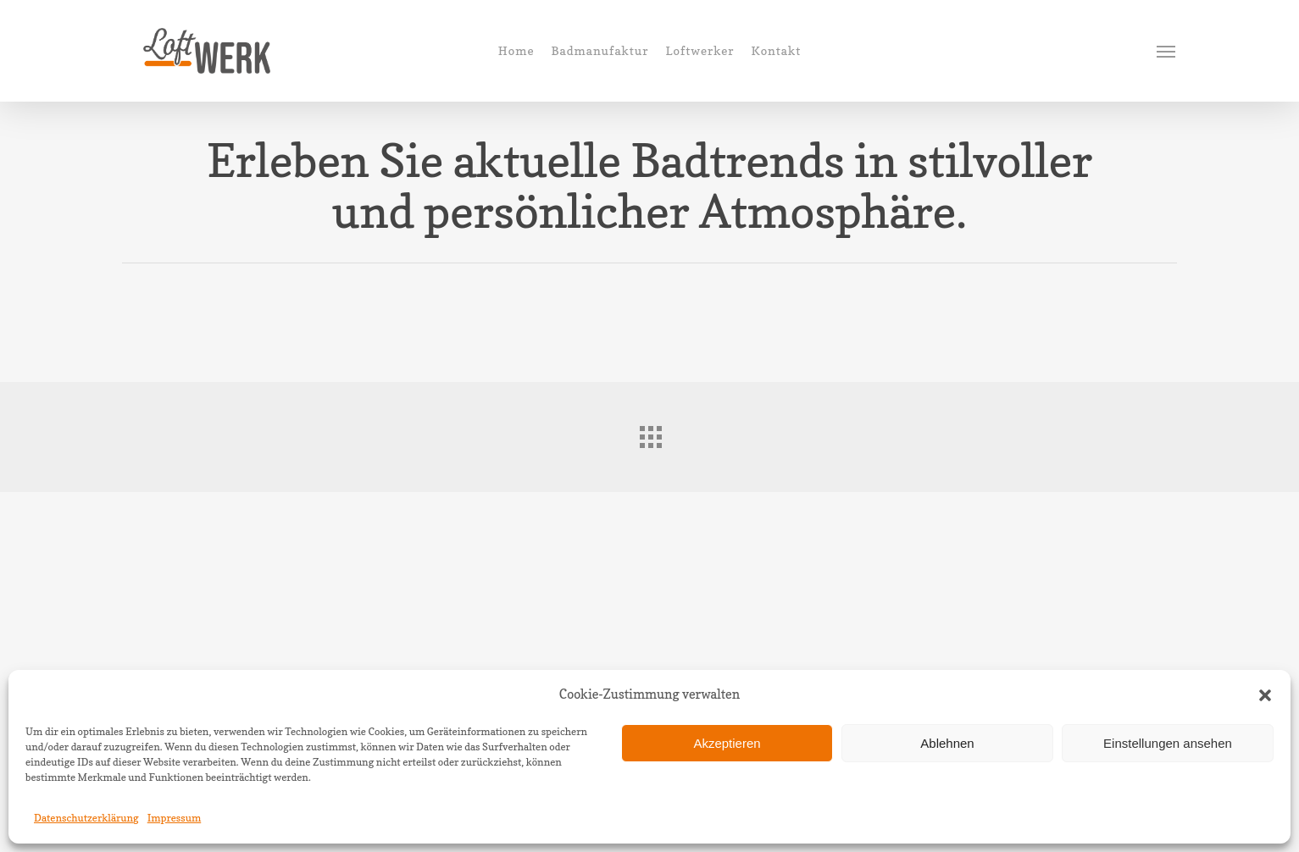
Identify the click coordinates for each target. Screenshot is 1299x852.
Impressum (174, 817)
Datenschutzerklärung (86, 817)
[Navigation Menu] (1167, 50)
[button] (1265, 695)
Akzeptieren (726, 743)
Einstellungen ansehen (1167, 743)
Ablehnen (947, 743)
